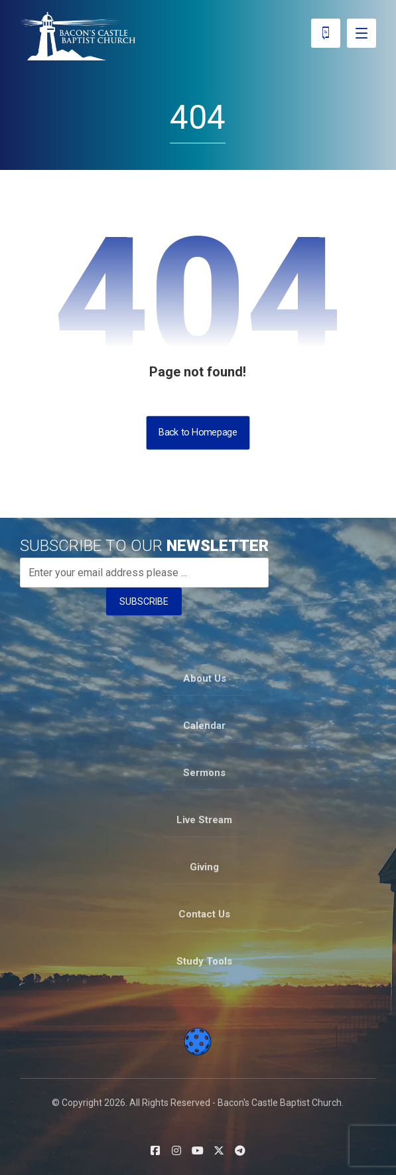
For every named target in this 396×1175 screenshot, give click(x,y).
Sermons (204, 773)
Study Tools (204, 961)
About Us (204, 678)
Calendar (204, 726)
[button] (155, 1150)
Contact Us (204, 914)
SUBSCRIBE (143, 601)
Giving (204, 867)
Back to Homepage (198, 432)
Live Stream (204, 820)
